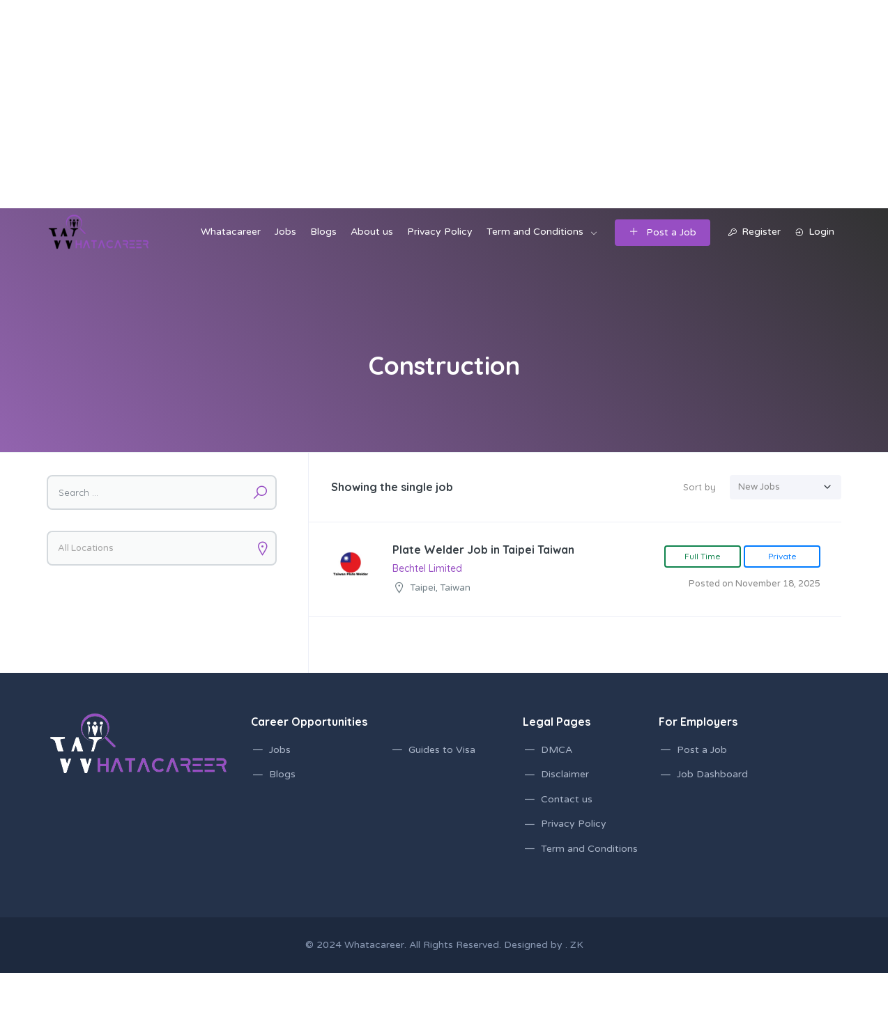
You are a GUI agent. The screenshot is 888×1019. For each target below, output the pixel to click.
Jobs (285, 232)
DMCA (556, 750)
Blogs (323, 232)
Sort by (699, 486)
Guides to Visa (441, 750)
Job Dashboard (712, 774)
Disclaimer (565, 774)
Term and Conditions (535, 232)
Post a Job (662, 232)
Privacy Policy (440, 232)
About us (372, 232)
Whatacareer (231, 232)
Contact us (566, 799)
